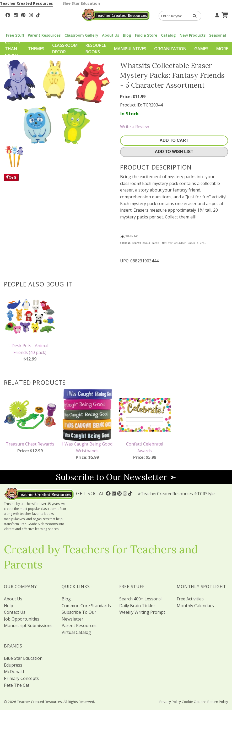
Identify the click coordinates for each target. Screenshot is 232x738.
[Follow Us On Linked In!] (16, 14)
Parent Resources (44, 35)
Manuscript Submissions (28, 625)
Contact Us (14, 612)
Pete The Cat (16, 685)
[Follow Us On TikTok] (38, 14)
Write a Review (134, 126)
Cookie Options (194, 701)
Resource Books (95, 48)
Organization (170, 49)
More (222, 49)
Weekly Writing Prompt (142, 612)
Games (201, 49)
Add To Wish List (174, 151)
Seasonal (217, 35)
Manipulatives (130, 49)
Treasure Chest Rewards (30, 444)
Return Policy (217, 701)
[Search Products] (192, 16)
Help (8, 606)
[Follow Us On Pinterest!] (23, 14)
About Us (110, 35)
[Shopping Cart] (224, 14)
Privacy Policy (170, 701)
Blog (127, 35)
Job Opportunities (21, 619)
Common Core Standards (86, 606)
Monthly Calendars (195, 606)
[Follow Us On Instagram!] (31, 14)
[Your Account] (216, 14)
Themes (36, 49)
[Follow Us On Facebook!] (8, 14)
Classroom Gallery (81, 35)
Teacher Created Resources (26, 3)
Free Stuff (15, 35)
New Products (193, 35)
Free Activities (190, 599)
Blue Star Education (81, 3)
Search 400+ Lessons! (140, 599)
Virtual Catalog (76, 632)
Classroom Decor (65, 48)
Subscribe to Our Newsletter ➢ (116, 477)
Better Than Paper (12, 48)
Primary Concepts (21, 678)
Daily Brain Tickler (137, 606)
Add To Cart (174, 140)
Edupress (13, 665)
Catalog (168, 35)
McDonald (14, 671)
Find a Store (146, 35)
